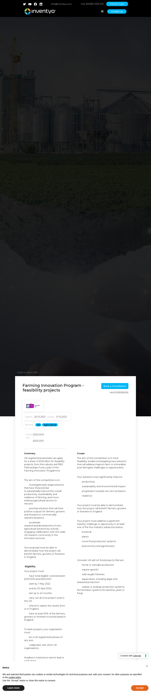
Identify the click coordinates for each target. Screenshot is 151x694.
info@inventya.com (61, 4)
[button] (146, 666)
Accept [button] (139, 688)
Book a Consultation (115, 386)
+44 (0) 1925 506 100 (119, 392)
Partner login (117, 4)
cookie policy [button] (14, 677)
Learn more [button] (13, 688)
